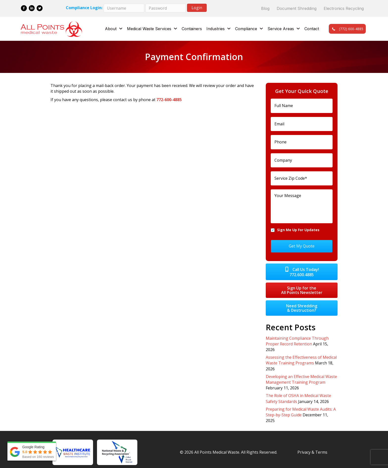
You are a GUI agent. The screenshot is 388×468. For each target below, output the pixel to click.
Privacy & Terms (312, 446)
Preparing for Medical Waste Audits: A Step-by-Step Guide (301, 406)
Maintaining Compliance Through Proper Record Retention (297, 335)
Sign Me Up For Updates (298, 227)
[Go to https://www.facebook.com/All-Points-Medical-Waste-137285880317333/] (24, 8)
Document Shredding (296, 8)
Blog (265, 8)
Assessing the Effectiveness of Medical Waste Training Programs (301, 354)
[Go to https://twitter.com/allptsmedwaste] (40, 8)
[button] (347, 29)
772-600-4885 (169, 99)
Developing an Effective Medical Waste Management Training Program (301, 373)
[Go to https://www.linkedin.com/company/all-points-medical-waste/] (32, 8)
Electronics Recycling (344, 8)
